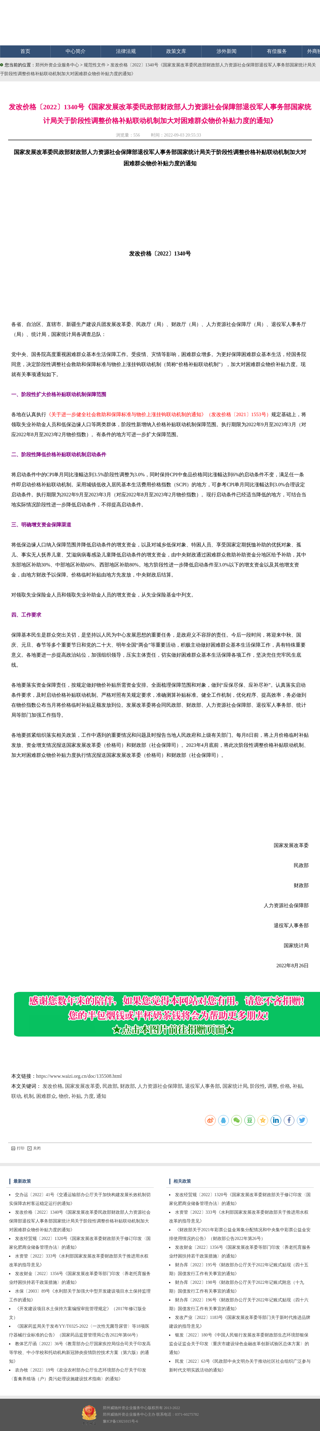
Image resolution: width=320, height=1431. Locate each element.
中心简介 (76, 51)
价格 (285, 1086)
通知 (101, 1096)
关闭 (34, 1148)
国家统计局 (235, 1086)
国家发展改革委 (82, 1086)
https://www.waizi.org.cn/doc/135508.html (79, 1076)
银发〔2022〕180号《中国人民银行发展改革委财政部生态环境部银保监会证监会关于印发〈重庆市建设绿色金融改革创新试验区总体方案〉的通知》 (239, 1344)
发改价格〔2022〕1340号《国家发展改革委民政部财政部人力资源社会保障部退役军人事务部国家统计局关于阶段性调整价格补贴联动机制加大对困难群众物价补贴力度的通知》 (80, 1221)
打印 (17, 1148)
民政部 (110, 1086)
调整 (273, 1086)
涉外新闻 (227, 51)
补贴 (297, 1086)
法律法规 (126, 51)
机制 (29, 1096)
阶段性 (257, 1086)
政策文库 (176, 51)
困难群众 (46, 1096)
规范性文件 (95, 65)
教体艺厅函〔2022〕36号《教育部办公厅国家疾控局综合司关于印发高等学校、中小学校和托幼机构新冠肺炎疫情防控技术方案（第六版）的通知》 (80, 1352)
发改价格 (52, 1086)
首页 (25, 51)
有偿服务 (277, 51)
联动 (16, 1096)
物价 (64, 1096)
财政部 (127, 1086)
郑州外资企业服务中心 (57, 65)
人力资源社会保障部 (160, 1086)
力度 (89, 1096)
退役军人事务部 (202, 1086)
